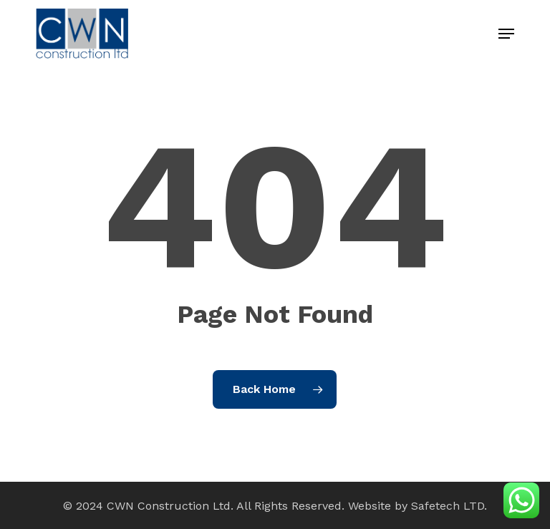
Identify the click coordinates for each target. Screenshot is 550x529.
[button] (506, 33)
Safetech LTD (447, 506)
